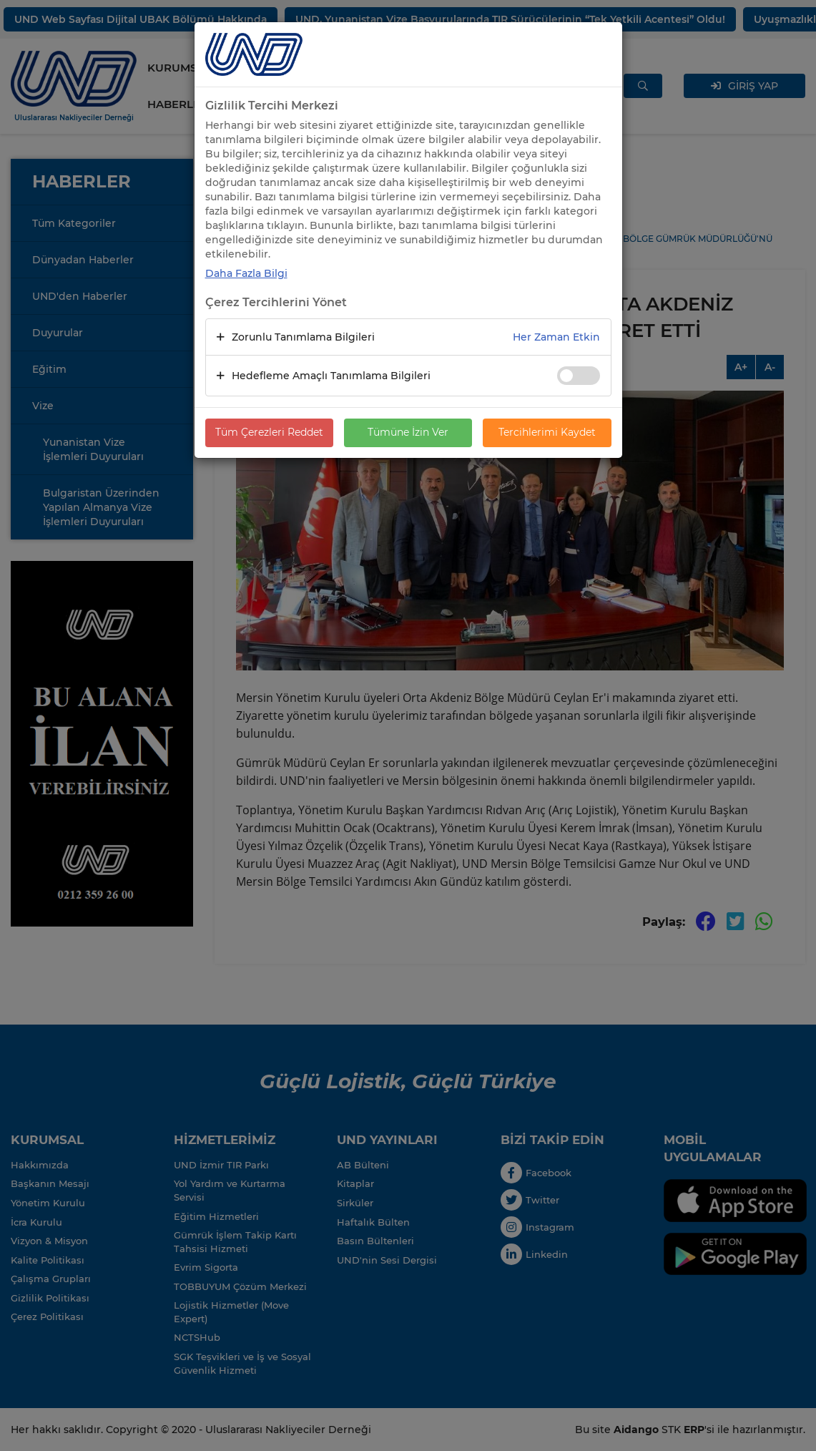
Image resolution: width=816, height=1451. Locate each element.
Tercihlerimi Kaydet (547, 432)
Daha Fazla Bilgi (246, 273)
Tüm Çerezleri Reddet (269, 432)
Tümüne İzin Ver (408, 432)
